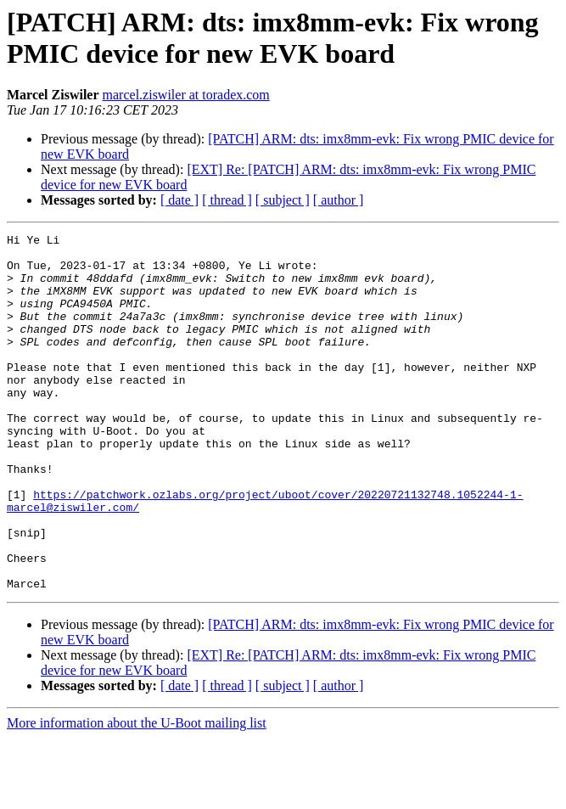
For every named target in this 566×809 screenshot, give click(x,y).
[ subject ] (282, 200)
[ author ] (338, 200)
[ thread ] (227, 200)
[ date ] (179, 200)
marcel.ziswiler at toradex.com (186, 94)
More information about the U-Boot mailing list (136, 794)
